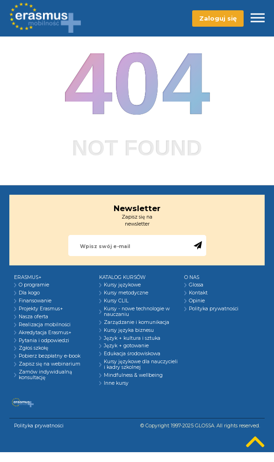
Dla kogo (29, 293)
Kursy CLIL (116, 301)
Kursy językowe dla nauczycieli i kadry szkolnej (141, 364)
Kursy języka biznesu (129, 330)
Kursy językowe (122, 285)
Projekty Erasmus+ (41, 309)
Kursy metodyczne (126, 293)
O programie (34, 285)
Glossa (196, 285)
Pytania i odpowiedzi (44, 341)
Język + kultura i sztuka (132, 338)
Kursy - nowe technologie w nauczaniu (137, 311)
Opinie (197, 301)
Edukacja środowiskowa (132, 354)
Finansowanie (35, 301)
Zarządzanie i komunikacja (136, 322)
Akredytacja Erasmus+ (45, 333)
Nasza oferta (33, 317)
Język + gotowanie (126, 346)
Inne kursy (116, 383)
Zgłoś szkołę (33, 348)
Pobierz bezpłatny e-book (49, 356)
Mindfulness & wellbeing (133, 375)
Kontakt (198, 293)
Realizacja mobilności (45, 325)
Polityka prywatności (213, 309)
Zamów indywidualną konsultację (45, 375)
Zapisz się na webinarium (49, 364)
